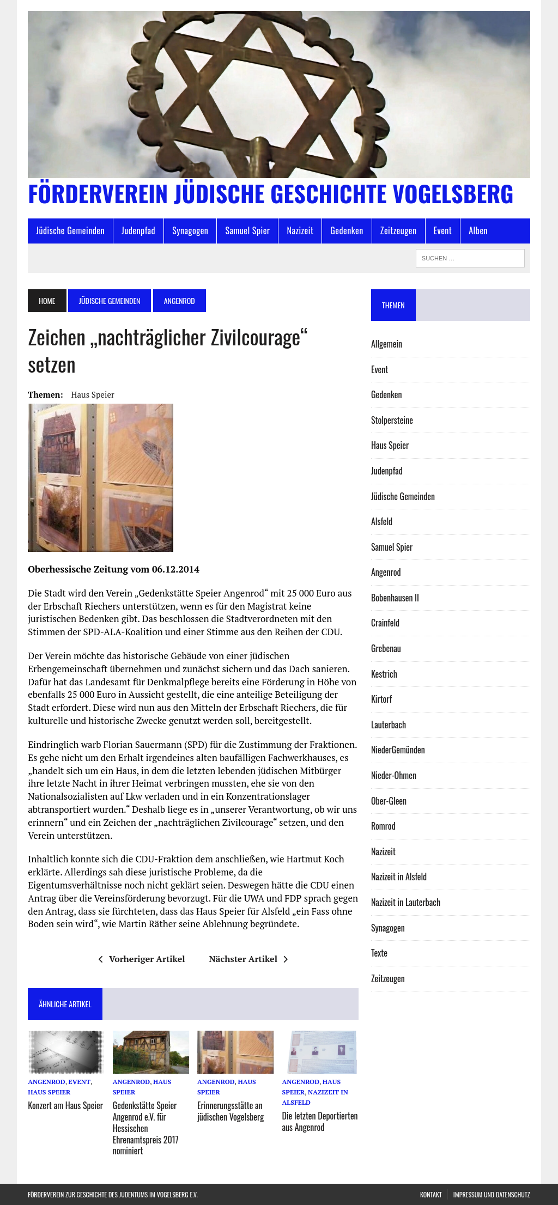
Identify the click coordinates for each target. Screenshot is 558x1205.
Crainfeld (385, 622)
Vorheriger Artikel (142, 959)
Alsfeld (381, 521)
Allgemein (386, 343)
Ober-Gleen (389, 800)
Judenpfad (138, 230)
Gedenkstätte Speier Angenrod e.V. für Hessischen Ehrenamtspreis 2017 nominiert (146, 1128)
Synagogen (190, 230)
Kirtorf (381, 698)
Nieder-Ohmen (393, 775)
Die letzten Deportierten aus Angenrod (320, 1121)
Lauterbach (388, 724)
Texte (379, 952)
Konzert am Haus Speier (65, 1105)
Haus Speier (92, 394)
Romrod (383, 825)
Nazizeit (300, 230)
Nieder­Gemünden (398, 749)
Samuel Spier (247, 230)
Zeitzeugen (398, 230)
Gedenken (346, 230)
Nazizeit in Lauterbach (405, 902)
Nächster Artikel (248, 959)
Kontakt (431, 1194)
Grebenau (386, 648)
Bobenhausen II (395, 597)
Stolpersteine (392, 420)
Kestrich (384, 673)
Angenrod (46, 1082)
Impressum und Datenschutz (491, 1194)
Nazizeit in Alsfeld (399, 876)
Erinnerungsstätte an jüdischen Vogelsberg (230, 1111)
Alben (478, 230)
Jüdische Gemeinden (70, 230)
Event (443, 230)
